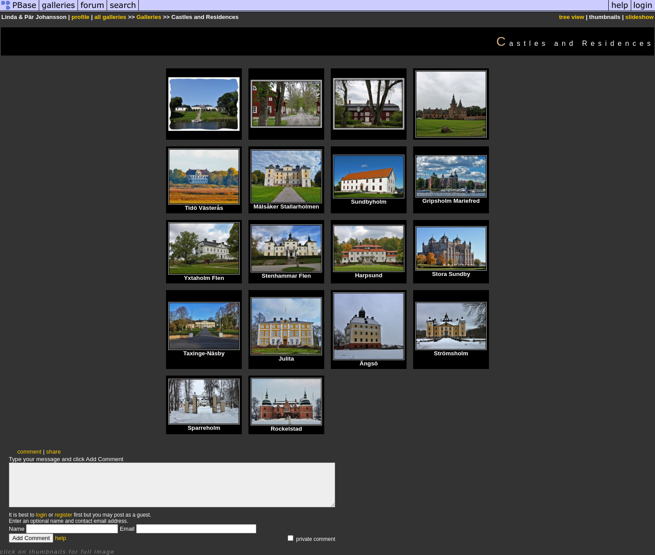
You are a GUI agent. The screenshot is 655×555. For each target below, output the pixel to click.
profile (80, 17)
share (53, 451)
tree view (571, 17)
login (41, 515)
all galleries (110, 17)
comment (29, 451)
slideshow (639, 17)
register (63, 515)
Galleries (149, 17)
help (60, 538)
